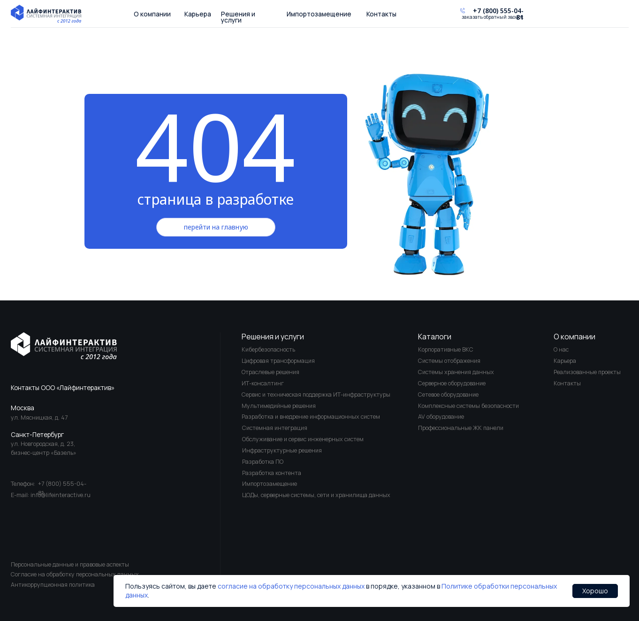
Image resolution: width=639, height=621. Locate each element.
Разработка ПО (262, 462)
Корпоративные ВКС (445, 349)
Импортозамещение (319, 14)
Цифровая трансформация (278, 361)
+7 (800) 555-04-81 (498, 14)
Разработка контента (271, 473)
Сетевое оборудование (448, 395)
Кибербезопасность (268, 349)
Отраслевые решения (270, 372)
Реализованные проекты (587, 372)
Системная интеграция (274, 428)
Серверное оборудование (452, 383)
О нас (561, 349)
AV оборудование (441, 417)
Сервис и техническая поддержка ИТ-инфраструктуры (316, 395)
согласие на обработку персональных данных (291, 586)
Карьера (197, 14)
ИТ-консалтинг (263, 383)
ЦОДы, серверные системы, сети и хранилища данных (316, 495)
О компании (152, 14)
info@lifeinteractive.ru (60, 495)
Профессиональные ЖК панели (460, 428)
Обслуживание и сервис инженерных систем (303, 439)
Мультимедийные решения (279, 406)
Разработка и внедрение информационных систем (311, 417)
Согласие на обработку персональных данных (75, 574)
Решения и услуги (238, 17)
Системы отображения (449, 361)
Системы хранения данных (456, 372)
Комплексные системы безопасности (468, 406)
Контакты (381, 14)
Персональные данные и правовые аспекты (70, 564)
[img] (64, 345)
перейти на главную (216, 226)
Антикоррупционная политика (53, 585)
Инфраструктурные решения (282, 450)
